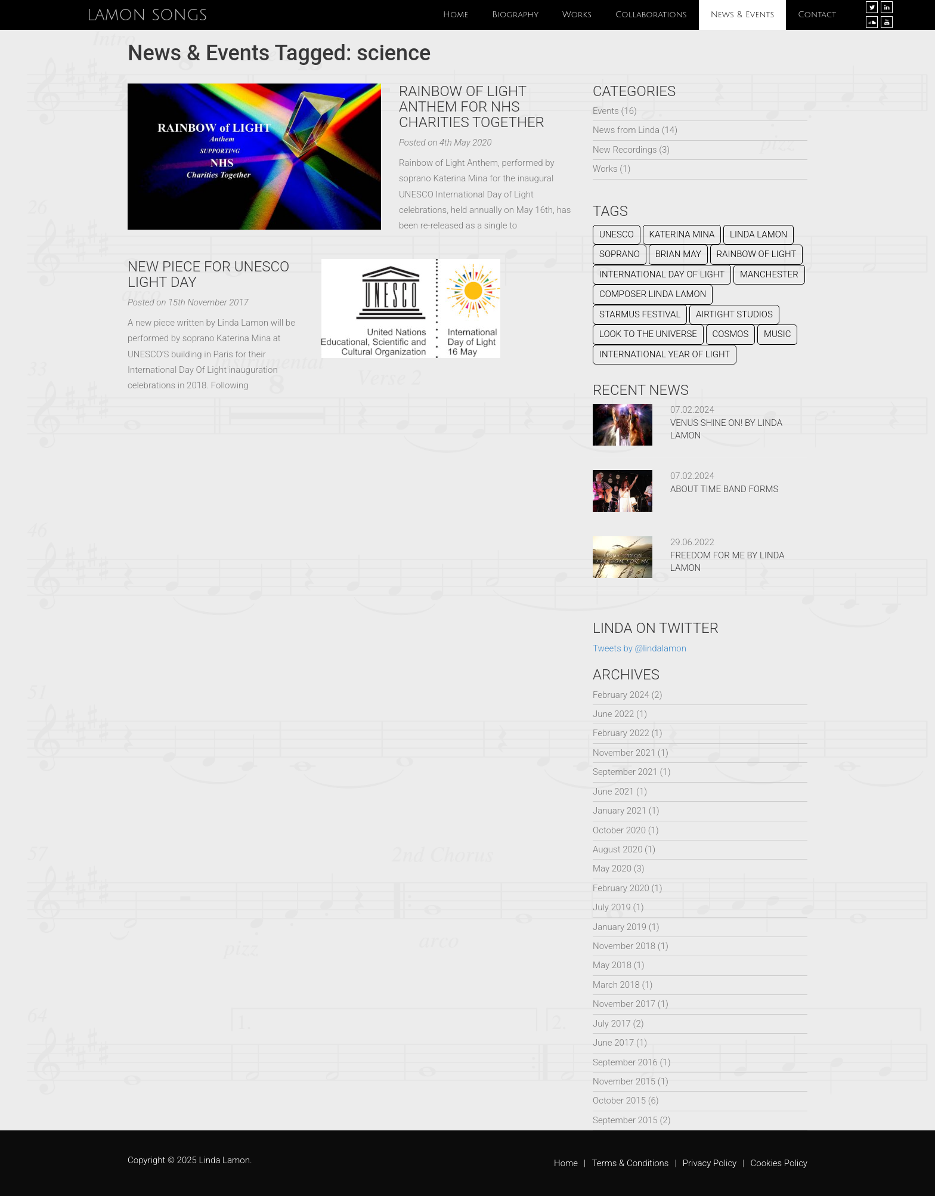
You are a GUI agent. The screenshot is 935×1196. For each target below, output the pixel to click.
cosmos (731, 334)
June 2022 (613, 714)
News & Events (743, 14)
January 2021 (619, 810)
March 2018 (616, 984)
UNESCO (616, 234)
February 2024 (621, 695)
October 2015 (619, 1100)
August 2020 (617, 849)
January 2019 (619, 927)
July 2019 (612, 907)
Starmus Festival (639, 314)
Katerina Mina (682, 234)
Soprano (619, 254)
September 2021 (625, 772)
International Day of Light (662, 274)
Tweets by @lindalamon (639, 648)
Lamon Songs (147, 15)
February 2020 (621, 888)
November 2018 (624, 946)
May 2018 (612, 965)
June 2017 (613, 1042)
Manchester (769, 274)
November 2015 (624, 1081)
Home (455, 14)
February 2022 (621, 733)
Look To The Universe (648, 334)
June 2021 (613, 791)
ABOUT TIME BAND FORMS (724, 489)
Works (577, 14)
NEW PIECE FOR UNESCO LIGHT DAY (208, 274)
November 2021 (624, 752)
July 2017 (612, 1023)
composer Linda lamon (652, 294)
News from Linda (626, 130)
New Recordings (625, 149)
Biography (515, 14)
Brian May (678, 254)
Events (606, 111)
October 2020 (619, 830)
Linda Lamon (758, 234)
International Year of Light (664, 354)
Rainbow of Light (757, 254)
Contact (817, 14)
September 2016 (625, 1062)
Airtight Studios (734, 314)
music (777, 334)
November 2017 (624, 1004)
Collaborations (651, 14)
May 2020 (612, 868)
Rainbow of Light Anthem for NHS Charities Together (471, 107)
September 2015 (625, 1120)
